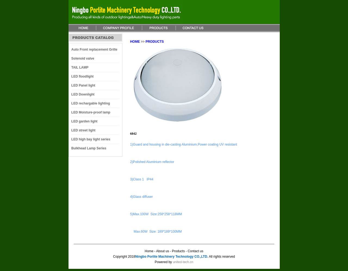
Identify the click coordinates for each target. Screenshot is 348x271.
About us (163, 251)
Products (178, 251)
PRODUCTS (154, 42)
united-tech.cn (183, 262)
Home (149, 251)
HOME (135, 42)
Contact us (195, 251)
